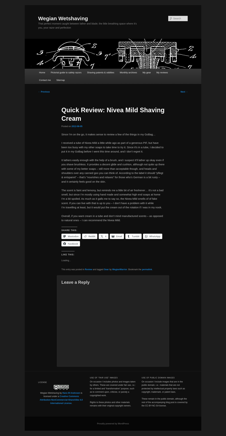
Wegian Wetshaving (63, 18)
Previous (44, 92)
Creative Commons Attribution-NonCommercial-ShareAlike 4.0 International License (61, 399)
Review (88, 269)
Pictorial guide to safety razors (66, 72)
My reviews (162, 72)
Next (184, 92)
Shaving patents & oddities (100, 72)
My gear (147, 72)
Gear (106, 269)
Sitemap (60, 80)
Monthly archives (128, 72)
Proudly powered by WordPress (113, 423)
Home (42, 72)
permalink (147, 269)
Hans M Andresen (71, 393)
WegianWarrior (119, 269)
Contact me (45, 80)
